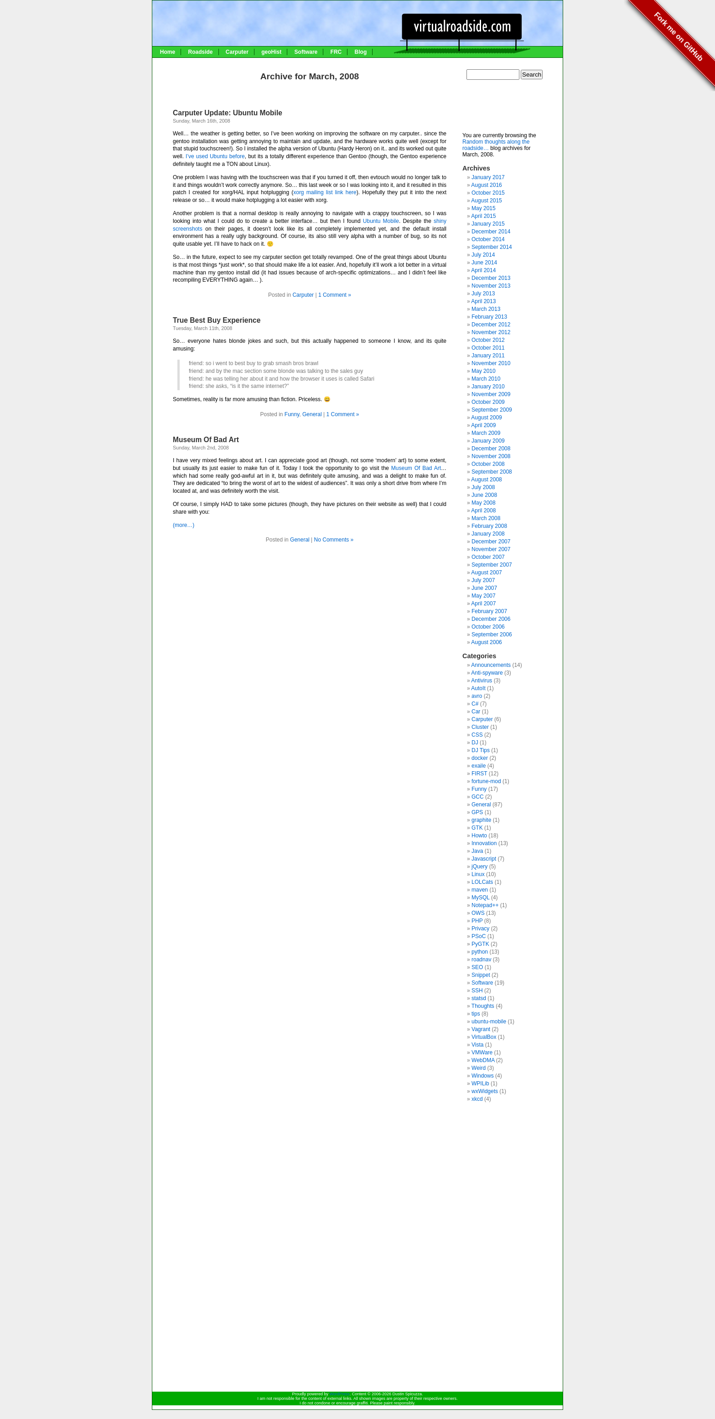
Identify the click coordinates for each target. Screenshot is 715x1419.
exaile (478, 766)
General (312, 414)
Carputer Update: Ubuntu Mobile (227, 113)
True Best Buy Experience (216, 320)
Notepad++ (484, 905)
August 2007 (486, 572)
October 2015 (488, 193)
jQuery (479, 866)
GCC (477, 797)
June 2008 (484, 495)
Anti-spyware (487, 673)
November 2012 (490, 332)
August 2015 (486, 200)
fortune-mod (486, 781)
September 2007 (491, 565)
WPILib (480, 1083)
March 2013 (485, 309)
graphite (481, 820)
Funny (292, 414)
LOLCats (482, 882)
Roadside (200, 52)
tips (475, 1014)
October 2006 (488, 627)
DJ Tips (480, 750)
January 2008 (488, 534)
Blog (361, 52)
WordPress (339, 1394)
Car (475, 711)
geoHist (271, 52)
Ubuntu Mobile (381, 221)
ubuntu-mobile (488, 1021)
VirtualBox (483, 1037)
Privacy (480, 928)
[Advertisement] (508, 109)
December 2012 (490, 324)
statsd (478, 998)
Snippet (480, 975)
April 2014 (483, 270)
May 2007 (483, 596)
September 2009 (491, 410)
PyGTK (480, 944)
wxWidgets (484, 1091)
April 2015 (483, 216)
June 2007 (484, 588)
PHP (476, 921)
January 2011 (488, 355)
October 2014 (488, 239)
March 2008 (485, 518)
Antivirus (481, 680)
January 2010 (488, 386)
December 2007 (490, 541)
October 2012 (488, 340)
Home (167, 52)
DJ (474, 742)
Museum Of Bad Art (206, 440)
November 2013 (490, 286)
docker (479, 758)
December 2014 (490, 231)
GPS (477, 812)
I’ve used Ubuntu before (215, 156)
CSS (477, 735)
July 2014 (483, 255)
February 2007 (489, 611)
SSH (477, 990)
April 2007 (483, 603)
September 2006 (491, 634)
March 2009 (485, 433)
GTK (477, 828)
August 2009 (486, 417)
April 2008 (483, 510)
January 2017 (488, 177)
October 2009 (488, 402)
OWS (478, 913)
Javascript (483, 859)
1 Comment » (334, 295)
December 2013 (490, 278)
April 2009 (483, 425)
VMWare (481, 1052)
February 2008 (489, 526)
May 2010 (483, 371)
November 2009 (490, 394)
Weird (478, 1068)
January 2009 (488, 441)
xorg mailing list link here (325, 192)
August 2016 (486, 185)
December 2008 (490, 448)
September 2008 (491, 472)
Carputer (237, 52)
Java (477, 851)
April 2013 (483, 301)
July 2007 (483, 580)
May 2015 (483, 208)
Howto (479, 835)
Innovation (484, 843)
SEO (477, 967)
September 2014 (491, 247)
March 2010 (485, 379)
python (479, 952)
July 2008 (483, 487)
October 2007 (488, 557)
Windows (482, 1076)
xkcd (477, 1099)
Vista (477, 1045)
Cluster (480, 727)
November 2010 (490, 363)
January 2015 (488, 224)
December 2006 (490, 619)
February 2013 (489, 317)
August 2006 (486, 642)
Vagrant (480, 1029)
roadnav (481, 959)
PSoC (478, 936)
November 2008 (490, 456)
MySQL (480, 897)
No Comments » (334, 540)
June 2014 (484, 262)
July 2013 (483, 293)
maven (479, 890)
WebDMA (482, 1060)
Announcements (491, 665)
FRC (336, 52)
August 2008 (486, 479)
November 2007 (490, 549)
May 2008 (483, 503)
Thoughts (482, 1006)
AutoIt (478, 688)
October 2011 (488, 348)
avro (476, 696)
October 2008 (488, 464)
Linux (478, 874)
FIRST (479, 773)
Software (306, 52)
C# (474, 704)
